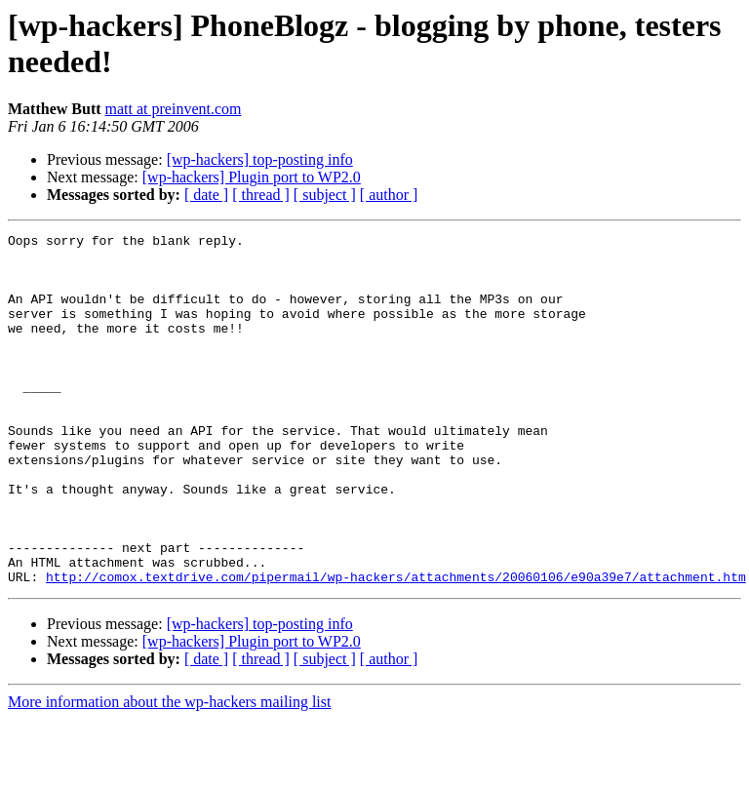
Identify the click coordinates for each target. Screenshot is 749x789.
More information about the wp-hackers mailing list (169, 772)
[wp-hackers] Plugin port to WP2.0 (251, 177)
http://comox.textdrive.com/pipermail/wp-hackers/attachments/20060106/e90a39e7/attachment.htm (396, 646)
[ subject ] (325, 194)
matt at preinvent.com (173, 108)
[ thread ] (261, 194)
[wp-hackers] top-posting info (260, 159)
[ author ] (389, 194)
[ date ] (206, 194)
